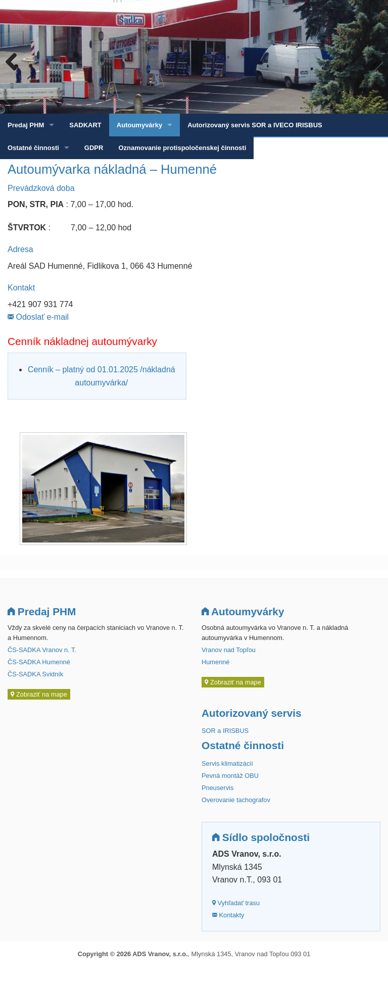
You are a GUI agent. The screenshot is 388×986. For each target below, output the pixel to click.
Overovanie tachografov (236, 800)
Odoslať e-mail (38, 317)
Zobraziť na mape (39, 694)
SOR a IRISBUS (225, 730)
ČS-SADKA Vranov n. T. (42, 650)
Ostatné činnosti (33, 148)
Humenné (216, 662)
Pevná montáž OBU (230, 775)
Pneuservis (217, 788)
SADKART (85, 125)
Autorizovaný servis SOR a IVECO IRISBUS (254, 125)
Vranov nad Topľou (229, 650)
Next (373, 61)
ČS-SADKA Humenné (39, 662)
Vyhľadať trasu (236, 903)
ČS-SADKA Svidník (35, 674)
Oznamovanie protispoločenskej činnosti (182, 148)
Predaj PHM (26, 125)
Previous (15, 61)
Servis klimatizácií (227, 763)
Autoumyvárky (139, 125)
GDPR (94, 148)
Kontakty (228, 915)
